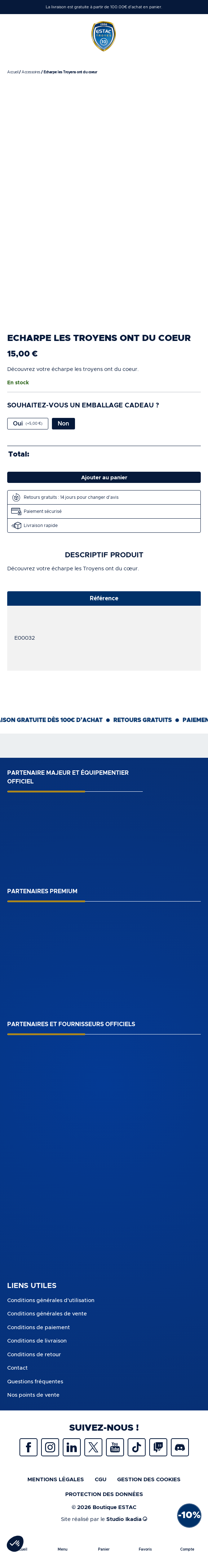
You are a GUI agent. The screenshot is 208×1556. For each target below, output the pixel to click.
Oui (28, 423)
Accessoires (31, 72)
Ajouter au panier (104, 477)
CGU (100, 1479)
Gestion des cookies (149, 1479)
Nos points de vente (33, 1395)
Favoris (145, 1549)
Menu (62, 1549)
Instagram (50, 1447)
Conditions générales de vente (47, 1314)
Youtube (115, 1447)
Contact (17, 1368)
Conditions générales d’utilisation (50, 1300)
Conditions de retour (34, 1354)
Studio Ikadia (126, 1519)
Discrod (180, 1447)
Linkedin (72, 1447)
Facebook (28, 1447)
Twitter (93, 1447)
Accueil (12, 72)
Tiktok (137, 1447)
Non (63, 424)
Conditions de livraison (37, 1341)
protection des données (104, 1494)
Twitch (158, 1447)
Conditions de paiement (38, 1327)
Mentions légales (55, 1479)
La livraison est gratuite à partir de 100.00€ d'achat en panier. (104, 7)
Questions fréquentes (35, 1381)
